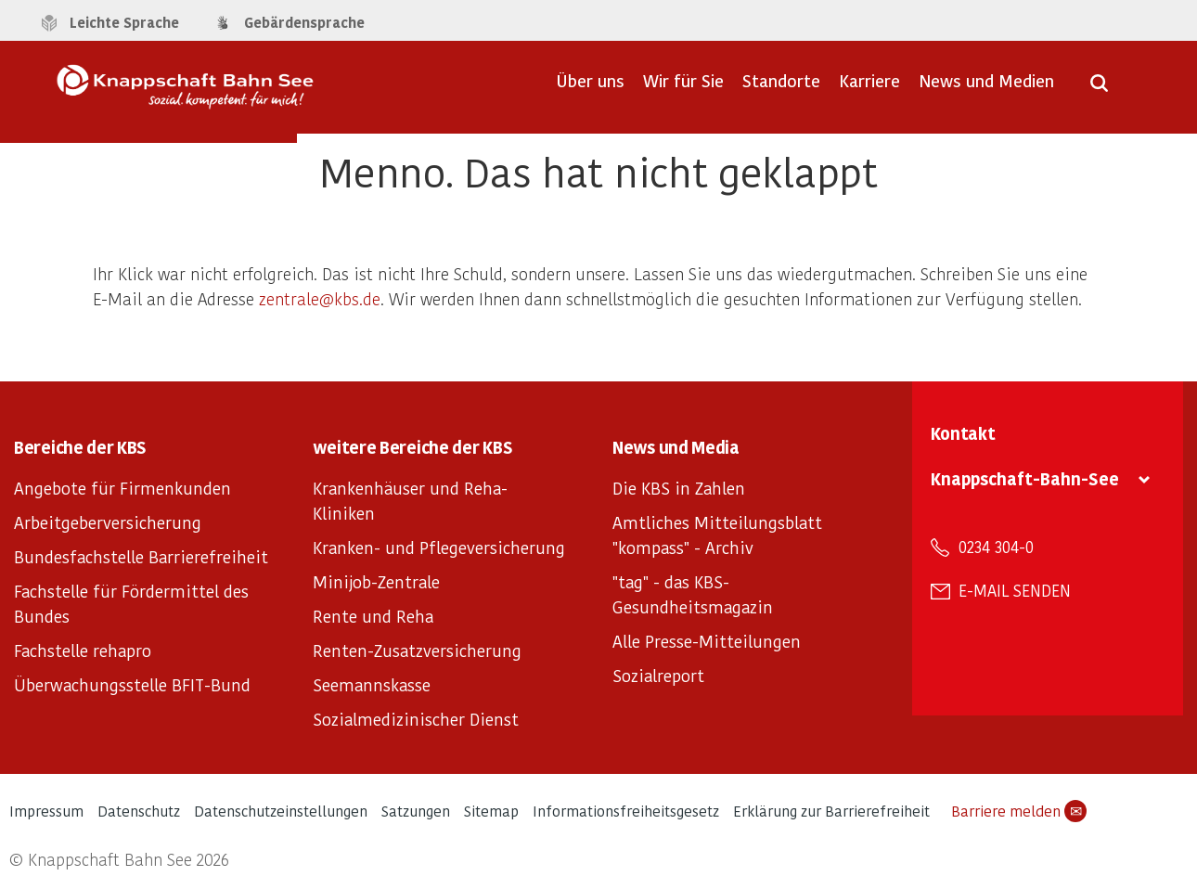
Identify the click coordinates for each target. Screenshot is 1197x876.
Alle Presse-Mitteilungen (706, 641)
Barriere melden (1019, 811)
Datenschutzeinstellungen (280, 810)
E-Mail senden (1015, 590)
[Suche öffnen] (1099, 89)
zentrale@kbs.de (319, 298)
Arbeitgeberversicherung (107, 522)
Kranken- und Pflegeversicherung (439, 547)
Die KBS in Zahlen (678, 487)
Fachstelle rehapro (82, 650)
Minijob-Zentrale (376, 581)
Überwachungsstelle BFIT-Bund (132, 684)
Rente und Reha (373, 615)
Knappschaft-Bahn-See (1025, 478)
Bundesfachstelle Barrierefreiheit (141, 556)
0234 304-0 (996, 546)
